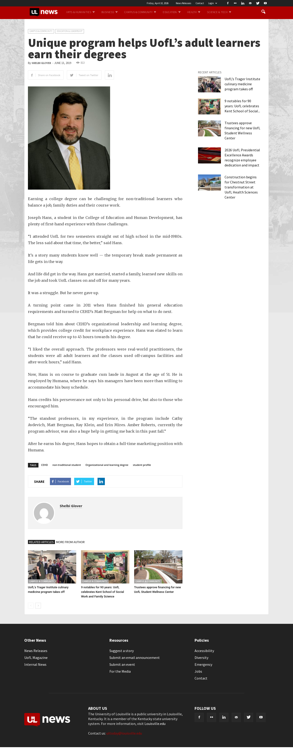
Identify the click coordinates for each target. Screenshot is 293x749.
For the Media (120, 671)
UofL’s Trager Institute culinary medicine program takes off (242, 84)
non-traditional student (66, 465)
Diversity (201, 657)
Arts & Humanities (80, 12)
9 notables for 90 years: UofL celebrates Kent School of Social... (242, 106)
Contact (199, 3)
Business (109, 12)
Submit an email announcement (134, 657)
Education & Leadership (69, 31)
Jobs (198, 671)
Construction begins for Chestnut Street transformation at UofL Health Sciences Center (241, 187)
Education (171, 12)
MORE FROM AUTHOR (70, 542)
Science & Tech (219, 12)
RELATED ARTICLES (41, 542)
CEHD (44, 465)
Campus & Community (140, 12)
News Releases (183, 3)
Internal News (35, 664)
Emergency (203, 664)
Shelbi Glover (41, 63)
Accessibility (204, 650)
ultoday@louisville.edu (124, 733)
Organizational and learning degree (106, 465)
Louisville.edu (154, 723)
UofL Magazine (36, 657)
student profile (142, 465)
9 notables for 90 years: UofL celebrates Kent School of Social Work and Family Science (102, 592)
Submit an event (122, 664)
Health (194, 12)
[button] (263, 11)
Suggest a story (121, 650)
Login (212, 3)
